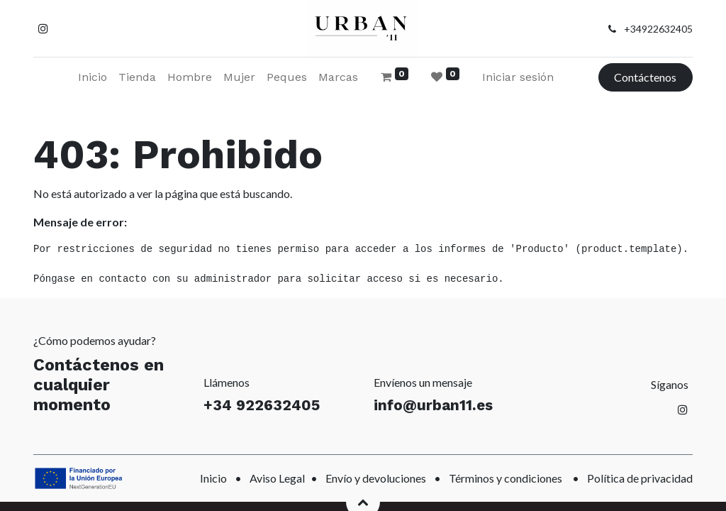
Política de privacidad (640, 478)
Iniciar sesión (518, 77)
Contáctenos (645, 77)
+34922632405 (658, 29)
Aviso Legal (277, 478)
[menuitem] (92, 77)
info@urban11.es (433, 405)
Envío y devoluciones (375, 478)
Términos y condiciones (505, 478)
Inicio (213, 478)
